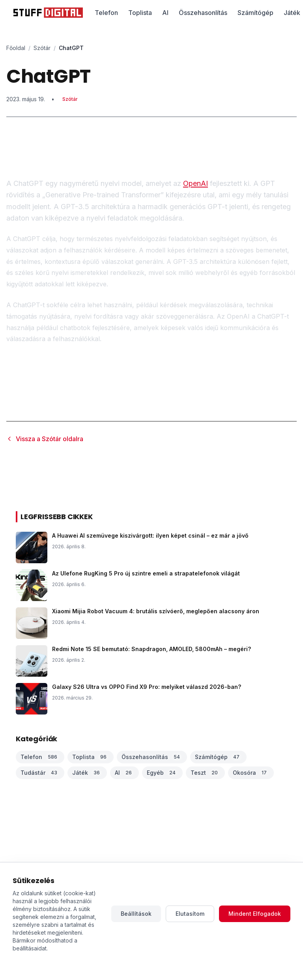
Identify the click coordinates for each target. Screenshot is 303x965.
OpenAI (195, 183)
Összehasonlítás (203, 13)
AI (165, 13)
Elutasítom (190, 913)
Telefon (106, 13)
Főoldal (15, 48)
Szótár (42, 48)
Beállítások (136, 913)
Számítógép (255, 13)
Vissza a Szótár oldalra (44, 439)
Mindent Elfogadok (254, 913)
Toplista (140, 13)
